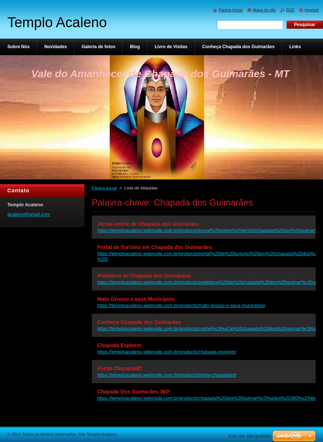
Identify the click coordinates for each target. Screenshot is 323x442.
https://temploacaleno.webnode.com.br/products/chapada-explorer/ (166, 351)
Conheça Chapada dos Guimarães (139, 322)
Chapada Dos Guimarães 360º (133, 392)
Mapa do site (264, 10)
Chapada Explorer (119, 345)
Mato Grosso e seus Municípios (136, 299)
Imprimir (312, 10)
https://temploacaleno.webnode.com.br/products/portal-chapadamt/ (166, 375)
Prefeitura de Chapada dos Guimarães (144, 276)
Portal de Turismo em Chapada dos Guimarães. (155, 247)
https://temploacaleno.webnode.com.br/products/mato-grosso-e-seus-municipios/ (181, 305)
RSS (290, 10)
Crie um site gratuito (249, 436)
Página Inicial (231, 10)
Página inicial (104, 188)
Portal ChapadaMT (120, 368)
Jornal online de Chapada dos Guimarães (148, 224)
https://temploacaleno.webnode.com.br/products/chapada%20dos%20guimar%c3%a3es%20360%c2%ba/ (207, 398)
